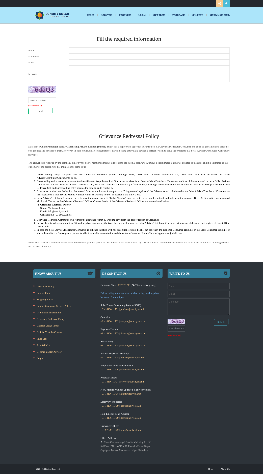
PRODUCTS (125, 15)
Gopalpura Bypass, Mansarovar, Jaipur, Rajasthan (124, 450)
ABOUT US (106, 15)
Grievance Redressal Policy (51, 319)
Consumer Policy (45, 286)
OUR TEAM (159, 15)
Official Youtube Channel (50, 332)
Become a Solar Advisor (49, 351)
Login (40, 358)
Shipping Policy (45, 299)
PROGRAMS (178, 15)
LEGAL (142, 15)
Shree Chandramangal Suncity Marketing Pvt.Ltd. (128, 442)
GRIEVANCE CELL (220, 15)
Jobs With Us (43, 345)
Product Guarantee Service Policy (54, 306)
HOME (90, 15)
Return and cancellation (49, 312)
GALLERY (197, 15)
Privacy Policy (44, 293)
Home (211, 469)
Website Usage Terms (48, 325)
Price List (41, 338)
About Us (225, 469)
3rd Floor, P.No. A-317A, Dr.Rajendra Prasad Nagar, (125, 446)
